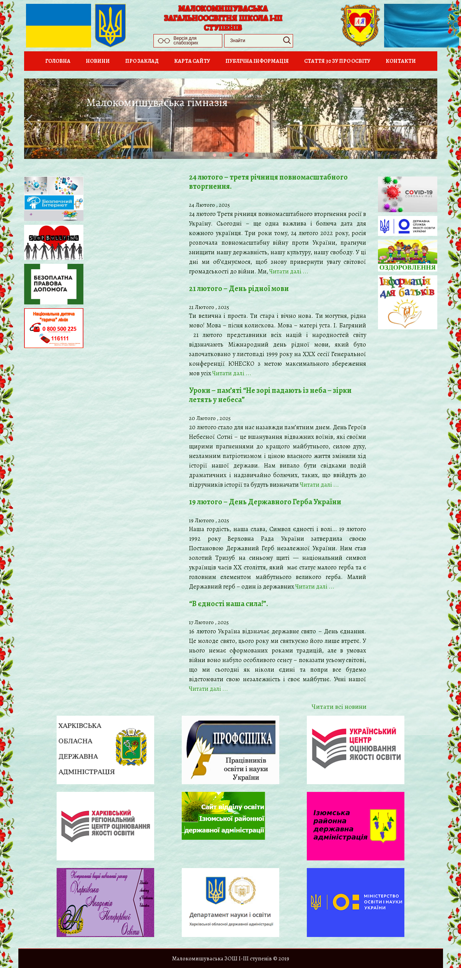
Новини (98, 61)
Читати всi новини (339, 706)
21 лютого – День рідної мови (239, 288)
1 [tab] (222, 163)
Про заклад (142, 61)
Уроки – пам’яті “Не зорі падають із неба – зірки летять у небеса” (270, 395)
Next (429, 119)
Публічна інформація (257, 61)
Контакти (401, 61)
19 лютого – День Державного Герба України (265, 502)
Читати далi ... (288, 271)
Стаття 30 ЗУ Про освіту (337, 61)
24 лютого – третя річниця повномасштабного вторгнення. (268, 181)
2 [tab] (238, 163)
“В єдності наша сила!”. (228, 603)
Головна (57, 61)
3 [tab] (254, 163)
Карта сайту (192, 61)
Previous (31, 119)
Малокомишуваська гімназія (157, 102)
